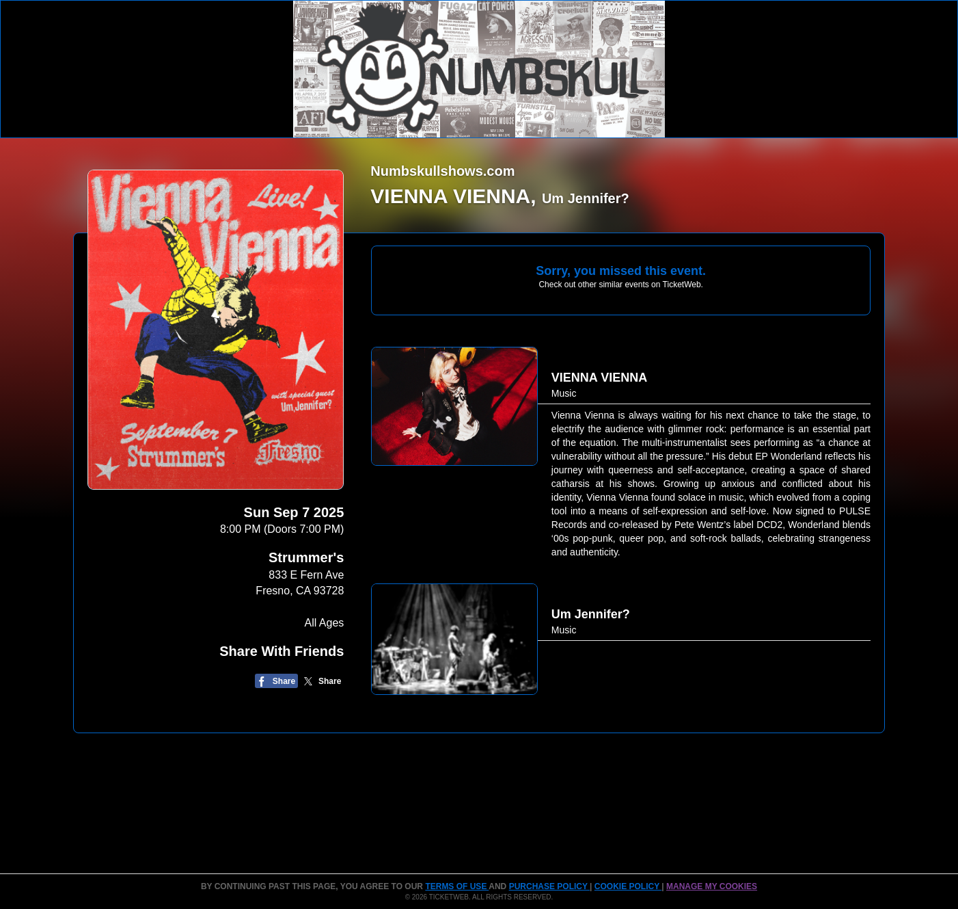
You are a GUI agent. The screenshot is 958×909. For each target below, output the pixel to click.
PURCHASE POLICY (549, 886)
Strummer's (306, 557)
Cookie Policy (627, 886)
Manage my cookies (711, 886)
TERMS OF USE (457, 886)
